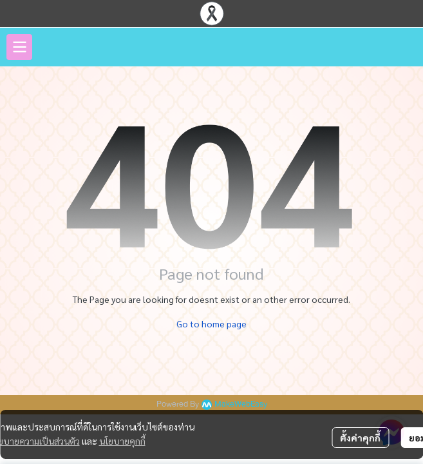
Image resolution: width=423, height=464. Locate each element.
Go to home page (211, 323)
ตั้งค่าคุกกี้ (360, 437)
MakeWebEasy (240, 404)
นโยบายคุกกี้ (122, 441)
